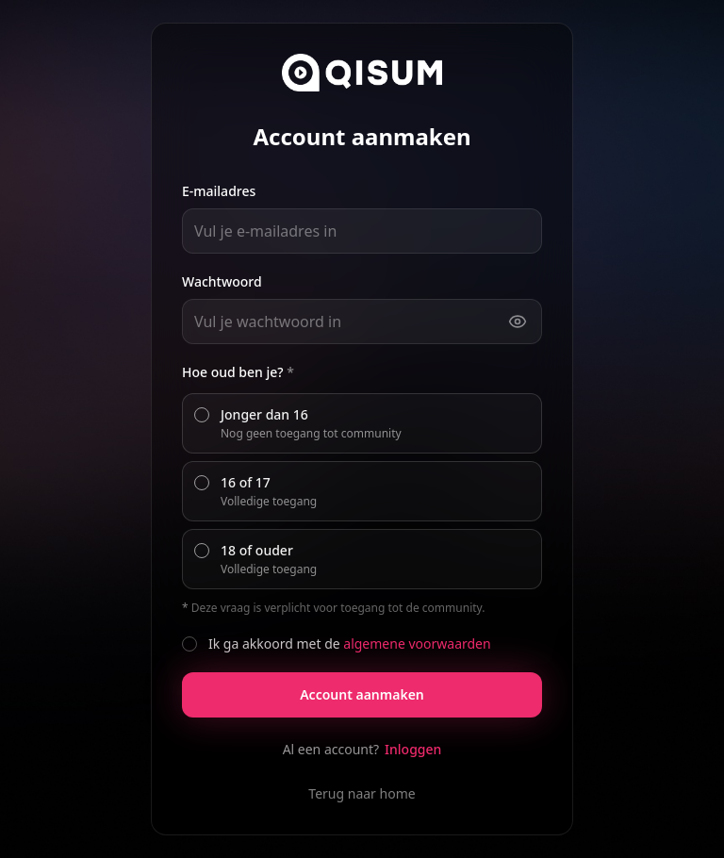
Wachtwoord (222, 281)
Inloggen (413, 749)
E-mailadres (218, 191)
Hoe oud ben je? (238, 372)
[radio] (201, 414)
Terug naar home (361, 793)
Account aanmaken (362, 694)
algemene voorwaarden (416, 643)
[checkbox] (189, 644)
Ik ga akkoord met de (349, 643)
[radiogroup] (362, 491)
